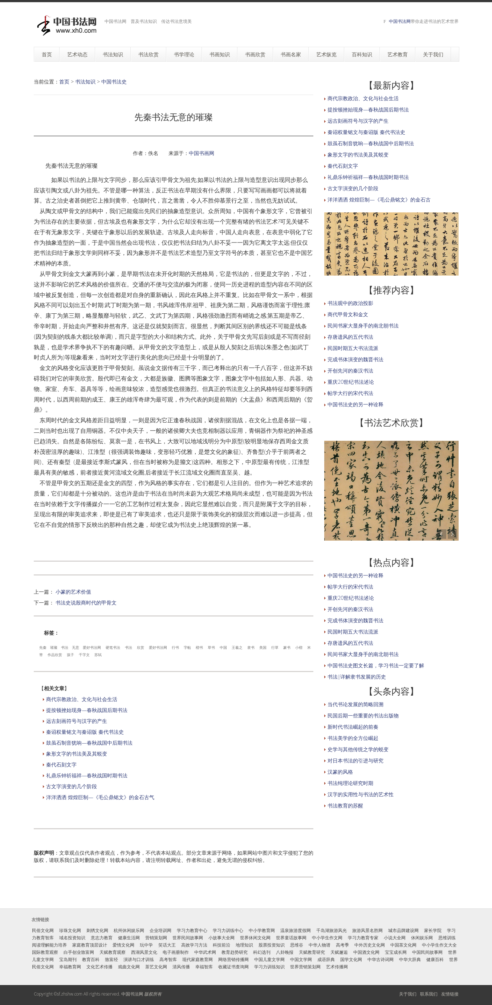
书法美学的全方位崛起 (353, 738)
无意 (75, 647)
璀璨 (53, 647)
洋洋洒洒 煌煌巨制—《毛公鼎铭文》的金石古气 (100, 797)
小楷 (298, 647)
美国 (263, 647)
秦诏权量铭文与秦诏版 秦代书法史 (85, 731)
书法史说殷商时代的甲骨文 (86, 602)
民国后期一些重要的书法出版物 (363, 715)
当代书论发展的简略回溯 (355, 704)
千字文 (84, 654)
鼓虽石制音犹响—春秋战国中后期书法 (89, 742)
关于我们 (407, 994)
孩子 (70, 654)
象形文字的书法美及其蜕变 (76, 753)
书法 (64, 647)
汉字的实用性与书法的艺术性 (361, 794)
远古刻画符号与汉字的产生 (76, 720)
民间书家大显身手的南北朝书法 (363, 325)
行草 (274, 647)
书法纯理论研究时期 (350, 783)
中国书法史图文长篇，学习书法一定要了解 (376, 665)
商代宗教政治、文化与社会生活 (81, 699)
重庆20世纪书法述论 (351, 381)
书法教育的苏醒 (345, 805)
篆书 (286, 647)
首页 (64, 81)
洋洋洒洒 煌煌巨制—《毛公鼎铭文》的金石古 (379, 199)
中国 (223, 647)
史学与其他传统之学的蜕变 (358, 749)
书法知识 (85, 81)
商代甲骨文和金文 (348, 314)
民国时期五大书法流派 (353, 348)
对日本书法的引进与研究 (355, 760)
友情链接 (450, 994)
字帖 (187, 647)
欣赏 (140, 647)
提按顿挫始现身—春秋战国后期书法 (86, 710)
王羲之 (237, 647)
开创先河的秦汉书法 (350, 370)
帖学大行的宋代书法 (350, 393)
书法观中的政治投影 (350, 303)
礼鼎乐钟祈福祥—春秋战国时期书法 (86, 775)
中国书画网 (201, 153)
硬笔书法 (113, 647)
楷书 (199, 647)
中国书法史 (114, 81)
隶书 (251, 647)
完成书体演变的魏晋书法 (355, 359)
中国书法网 (400, 21)
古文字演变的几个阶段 (71, 786)
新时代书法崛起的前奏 (353, 726)
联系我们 (429, 994)
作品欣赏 (55, 654)
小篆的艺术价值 (73, 591)
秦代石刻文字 (61, 764)
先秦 (42, 647)
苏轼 (98, 654)
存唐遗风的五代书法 (350, 336)
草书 (211, 647)
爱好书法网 (92, 647)
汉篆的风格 (340, 771)
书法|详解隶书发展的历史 (357, 676)
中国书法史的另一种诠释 (355, 404)
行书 (175, 647)
